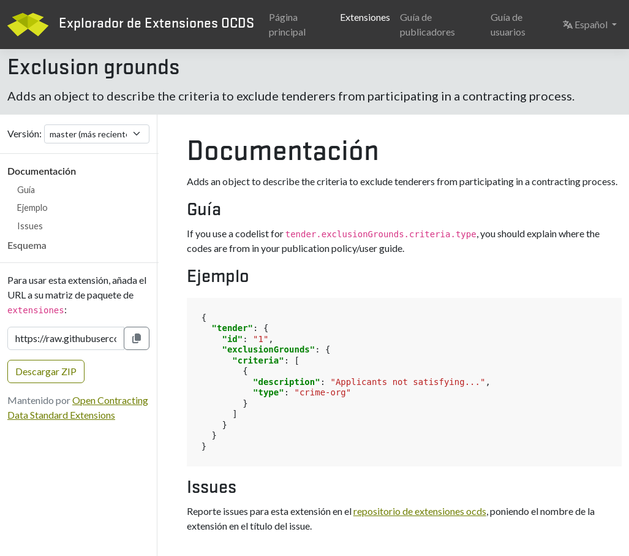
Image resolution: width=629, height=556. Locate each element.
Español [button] (592, 23)
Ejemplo (32, 207)
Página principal (287, 24)
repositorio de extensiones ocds (419, 511)
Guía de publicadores (427, 24)
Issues (30, 226)
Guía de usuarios (508, 24)
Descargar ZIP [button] (46, 371)
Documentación (41, 171)
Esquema (27, 245)
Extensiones (365, 17)
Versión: (24, 133)
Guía (26, 190)
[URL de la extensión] (65, 338)
